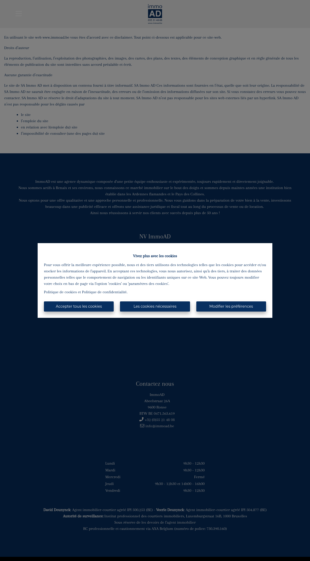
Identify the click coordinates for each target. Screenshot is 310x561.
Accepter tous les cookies (79, 306)
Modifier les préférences (231, 306)
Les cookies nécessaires (155, 306)
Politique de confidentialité (104, 292)
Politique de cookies (60, 292)
